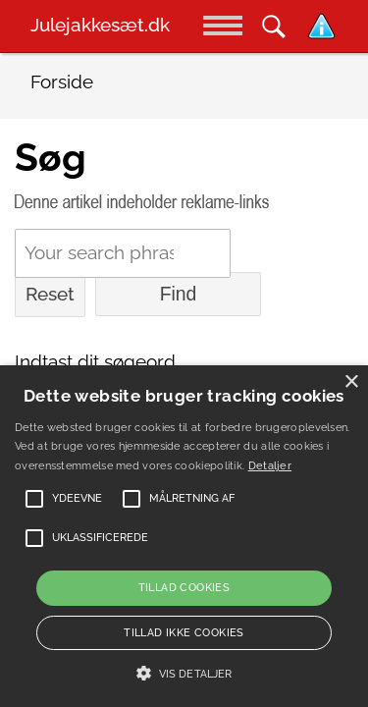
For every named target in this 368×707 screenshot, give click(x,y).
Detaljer (269, 466)
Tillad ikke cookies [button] (184, 632)
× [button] (350, 382)
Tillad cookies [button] (184, 587)
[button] (184, 673)
